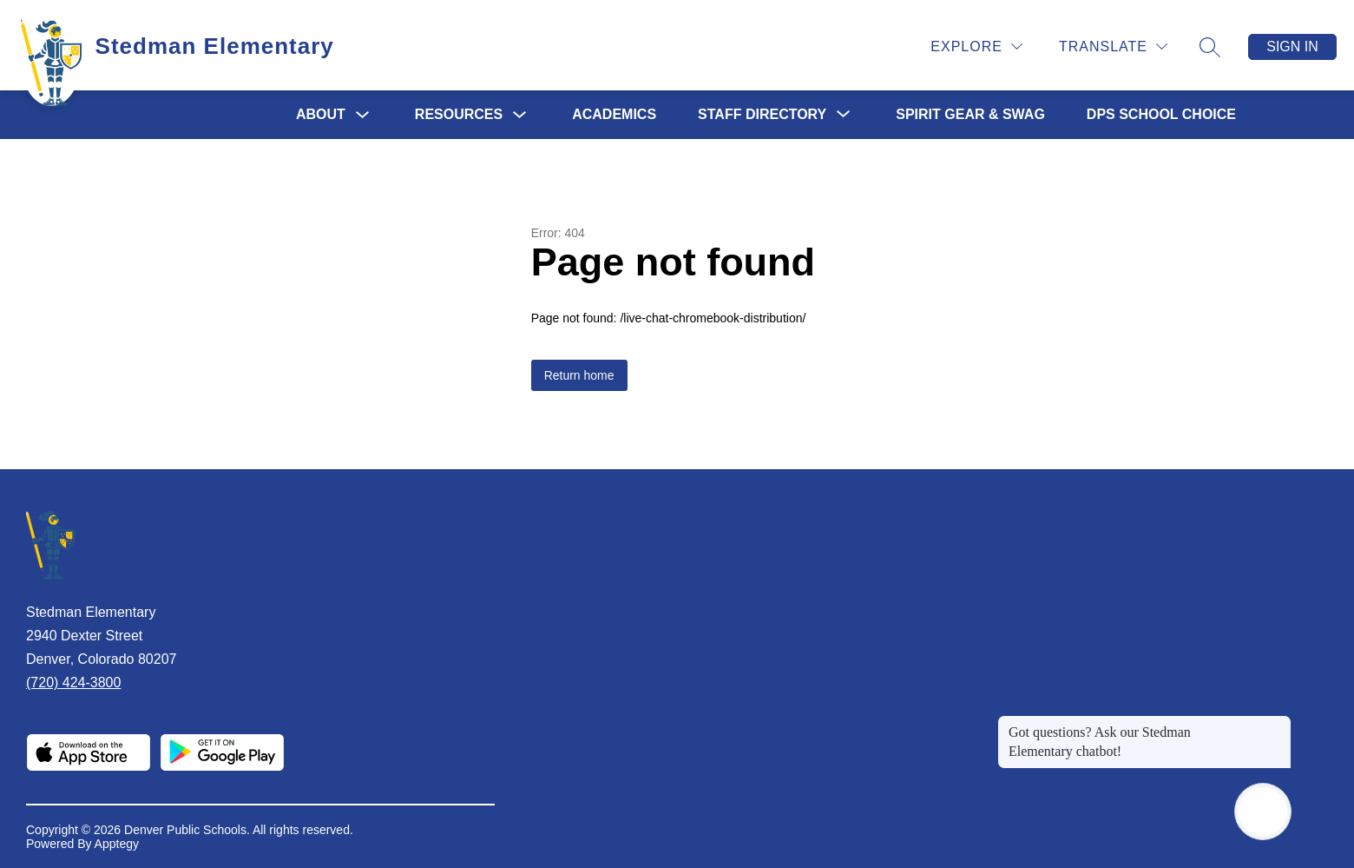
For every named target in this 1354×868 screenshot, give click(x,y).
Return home (579, 375)
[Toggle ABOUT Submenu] (362, 115)
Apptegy (117, 844)
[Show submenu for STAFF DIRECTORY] (762, 114)
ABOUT (320, 114)
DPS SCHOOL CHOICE (1161, 114)
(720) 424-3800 (73, 682)
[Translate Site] (1113, 46)
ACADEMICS (614, 114)
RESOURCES (459, 114)
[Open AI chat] (1263, 811)
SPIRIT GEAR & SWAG (970, 114)
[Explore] (976, 46)
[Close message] (1277, 724)
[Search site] (1210, 46)
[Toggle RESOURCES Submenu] (519, 115)
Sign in (1292, 46)
